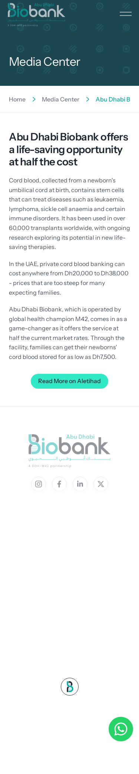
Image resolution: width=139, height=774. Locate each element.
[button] (126, 10)
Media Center (60, 99)
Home (17, 99)
